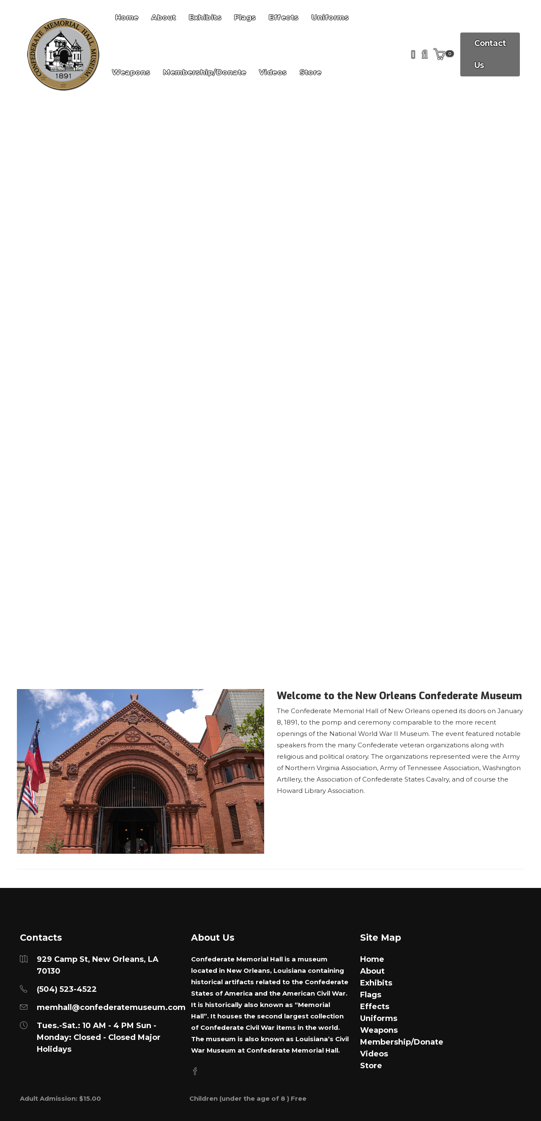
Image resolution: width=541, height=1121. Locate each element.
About (372, 971)
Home (372, 959)
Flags (370, 994)
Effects (374, 1006)
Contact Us (490, 54)
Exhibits (376, 983)
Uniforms (378, 1018)
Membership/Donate (204, 72)
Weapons (131, 72)
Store (311, 72)
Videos (273, 72)
